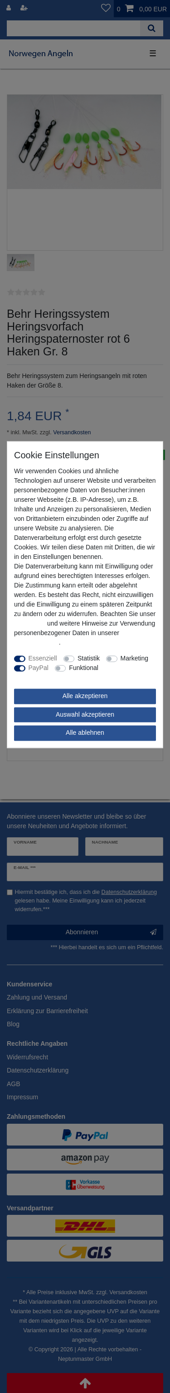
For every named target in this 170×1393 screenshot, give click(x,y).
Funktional (83, 668)
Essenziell (43, 658)
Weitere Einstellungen (45, 677)
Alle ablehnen (85, 733)
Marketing (134, 658)
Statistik (89, 658)
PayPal (39, 668)
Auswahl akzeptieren (85, 714)
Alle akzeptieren (85, 696)
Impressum (29, 623)
